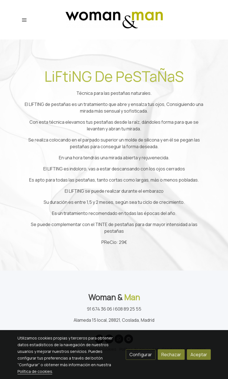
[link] (114, 19)
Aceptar (199, 354)
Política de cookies (34, 371)
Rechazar (171, 354)
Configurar (140, 354)
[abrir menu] (24, 20)
